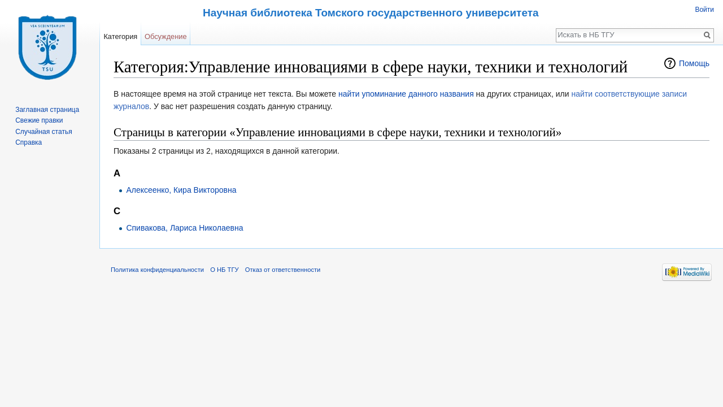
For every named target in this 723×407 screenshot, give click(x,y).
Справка (28, 142)
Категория (120, 36)
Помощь (694, 63)
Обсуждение (166, 36)
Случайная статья (43, 132)
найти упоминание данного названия (406, 93)
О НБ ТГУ (224, 269)
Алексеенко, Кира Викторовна (181, 189)
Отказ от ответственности (283, 269)
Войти (704, 10)
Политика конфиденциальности (157, 269)
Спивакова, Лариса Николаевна (184, 227)
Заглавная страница (47, 110)
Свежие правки (39, 120)
